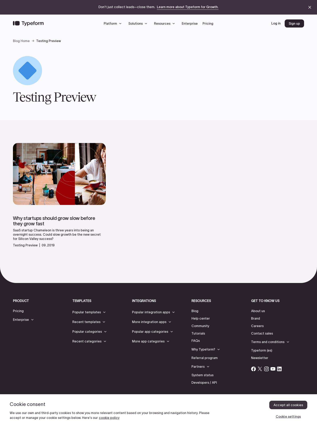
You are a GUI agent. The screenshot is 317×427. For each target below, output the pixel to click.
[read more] (59, 228)
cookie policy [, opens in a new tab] (109, 418)
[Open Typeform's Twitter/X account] (260, 369)
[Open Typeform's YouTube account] (273, 369)
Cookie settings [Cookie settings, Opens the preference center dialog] (288, 416)
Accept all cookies (288, 405)
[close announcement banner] (309, 7)
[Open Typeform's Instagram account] (266, 369)
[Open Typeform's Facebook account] (253, 369)
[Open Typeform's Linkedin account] (279, 369)
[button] (113, 23)
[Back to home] (28, 23)
